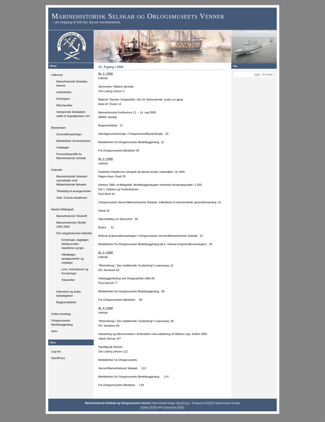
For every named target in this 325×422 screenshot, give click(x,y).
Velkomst (57, 74)
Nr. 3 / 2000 (105, 252)
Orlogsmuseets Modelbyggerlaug (62, 322)
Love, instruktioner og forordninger (74, 271)
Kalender (56, 169)
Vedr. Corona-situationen (71, 197)
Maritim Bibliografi (62, 209)
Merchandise (64, 105)
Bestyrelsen (58, 127)
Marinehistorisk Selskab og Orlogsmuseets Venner (138, 16)
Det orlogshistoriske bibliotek (74, 233)
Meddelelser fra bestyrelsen (73, 140)
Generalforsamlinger (69, 134)
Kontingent (63, 98)
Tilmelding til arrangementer (73, 191)
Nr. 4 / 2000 (105, 308)
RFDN (210, 402)
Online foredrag (61, 313)
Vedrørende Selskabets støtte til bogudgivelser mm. (73, 113)
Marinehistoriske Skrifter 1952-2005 (71, 224)
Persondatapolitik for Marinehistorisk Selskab (71, 156)
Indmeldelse (63, 92)
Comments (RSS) (174, 407)
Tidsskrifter (68, 279)
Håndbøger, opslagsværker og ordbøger (72, 258)
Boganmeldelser (66, 302)
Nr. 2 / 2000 (105, 158)
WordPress (58, 358)
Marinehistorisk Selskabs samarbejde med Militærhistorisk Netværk (71, 180)
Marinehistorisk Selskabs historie (71, 83)
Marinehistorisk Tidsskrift (71, 215)
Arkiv (54, 331)
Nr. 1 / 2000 (105, 73)
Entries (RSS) (149, 407)
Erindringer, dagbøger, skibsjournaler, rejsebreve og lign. (75, 243)
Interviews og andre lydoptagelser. (68, 293)
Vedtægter (62, 147)
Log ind (55, 351)
